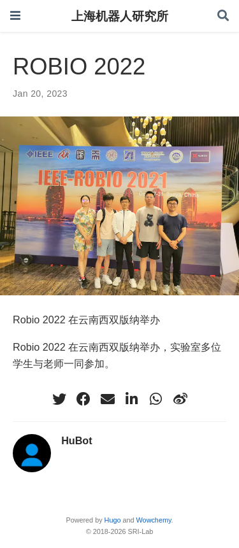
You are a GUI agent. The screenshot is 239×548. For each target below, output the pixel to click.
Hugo (113, 520)
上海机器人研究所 (119, 16)
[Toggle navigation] (15, 15)
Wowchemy (153, 520)
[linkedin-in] (131, 399)
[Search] (223, 16)
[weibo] (180, 399)
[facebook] (83, 399)
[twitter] (59, 399)
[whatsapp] (156, 399)
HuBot (76, 440)
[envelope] (107, 399)
